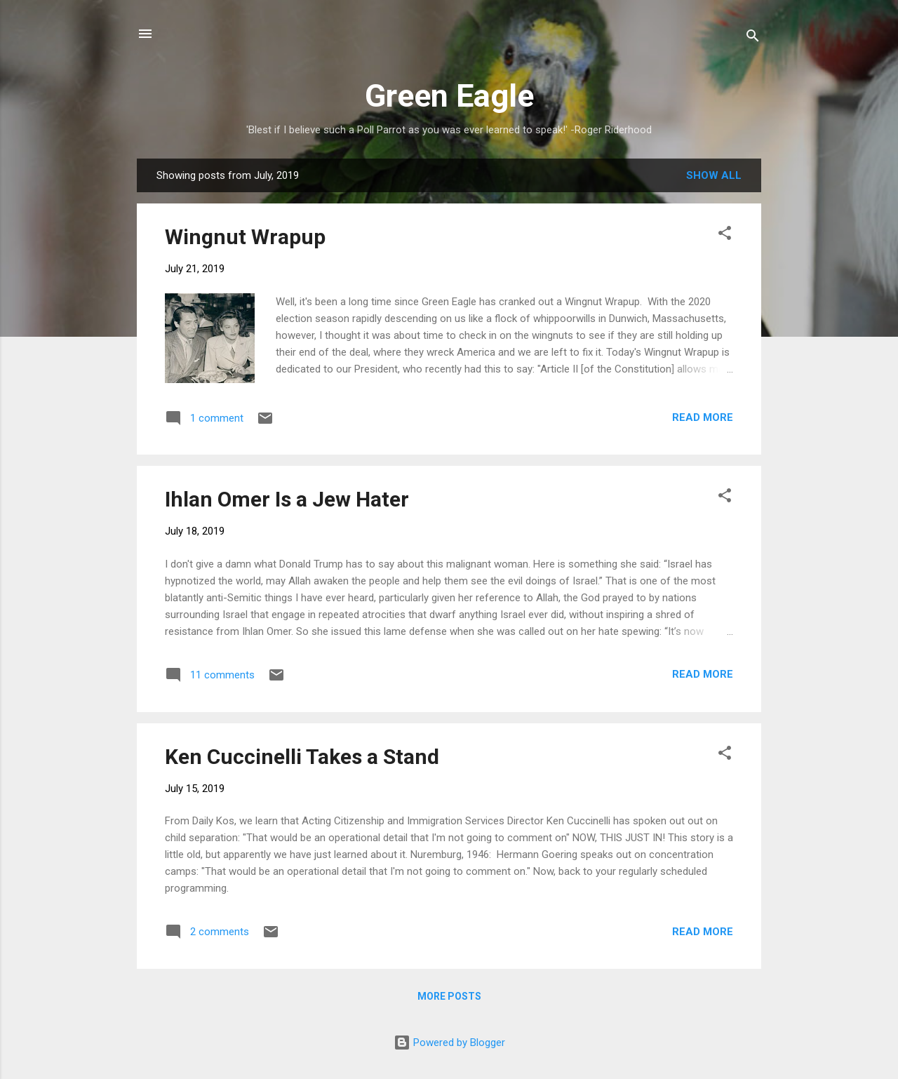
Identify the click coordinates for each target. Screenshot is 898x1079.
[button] (724, 235)
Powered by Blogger (449, 1042)
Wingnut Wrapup (245, 236)
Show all (714, 175)
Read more (702, 417)
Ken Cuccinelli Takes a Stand (302, 756)
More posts (449, 996)
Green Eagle (449, 95)
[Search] (752, 38)
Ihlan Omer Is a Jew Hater (287, 499)
